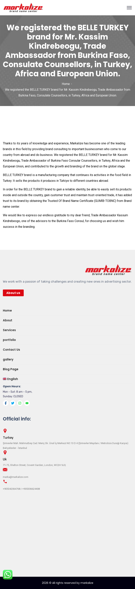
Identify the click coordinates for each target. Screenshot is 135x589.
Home (66, 84)
